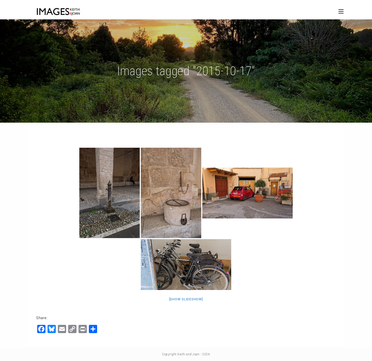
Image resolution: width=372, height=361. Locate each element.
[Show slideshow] (186, 299)
